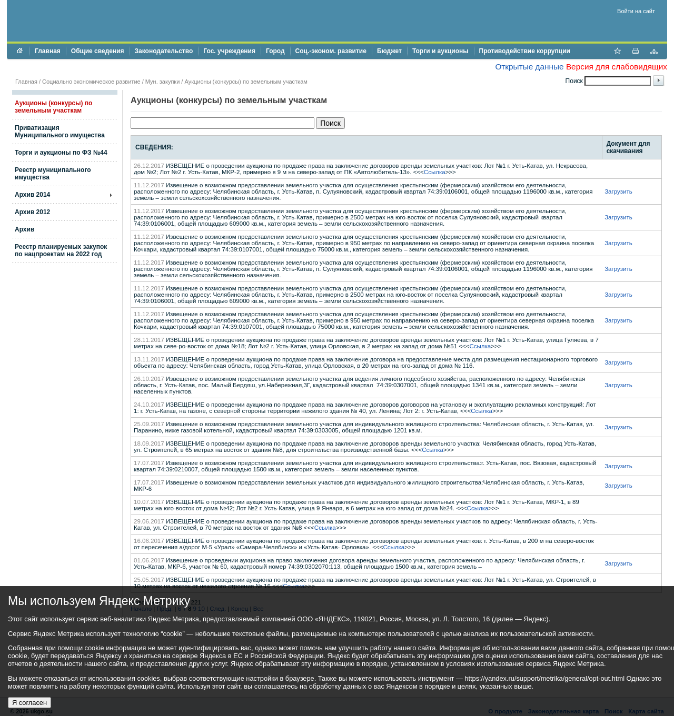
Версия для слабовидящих (616, 66)
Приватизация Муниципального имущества (60, 131)
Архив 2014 (32, 194)
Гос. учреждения (229, 51)
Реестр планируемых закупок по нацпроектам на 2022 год (61, 250)
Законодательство (164, 51)
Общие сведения (97, 51)
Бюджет (389, 51)
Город (275, 51)
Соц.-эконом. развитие (330, 51)
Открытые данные (529, 66)
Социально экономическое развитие (91, 81)
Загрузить (618, 191)
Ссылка (434, 172)
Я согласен (29, 703)
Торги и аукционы (440, 51)
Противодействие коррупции (524, 51)
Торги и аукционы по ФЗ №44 (61, 152)
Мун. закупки (162, 81)
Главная (48, 51)
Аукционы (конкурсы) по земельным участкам (53, 106)
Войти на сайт (636, 11)
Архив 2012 (32, 212)
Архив (24, 229)
